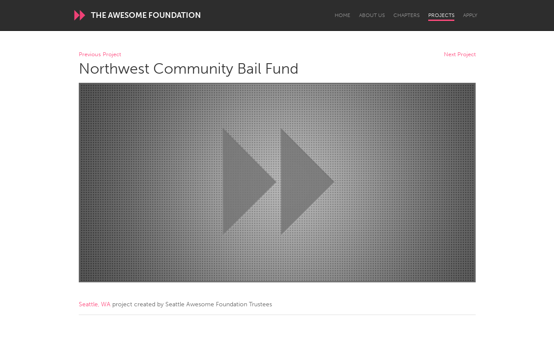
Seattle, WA (95, 304)
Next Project (460, 55)
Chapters (406, 15)
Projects (441, 15)
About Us (372, 15)
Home (342, 15)
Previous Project (100, 55)
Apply (470, 15)
